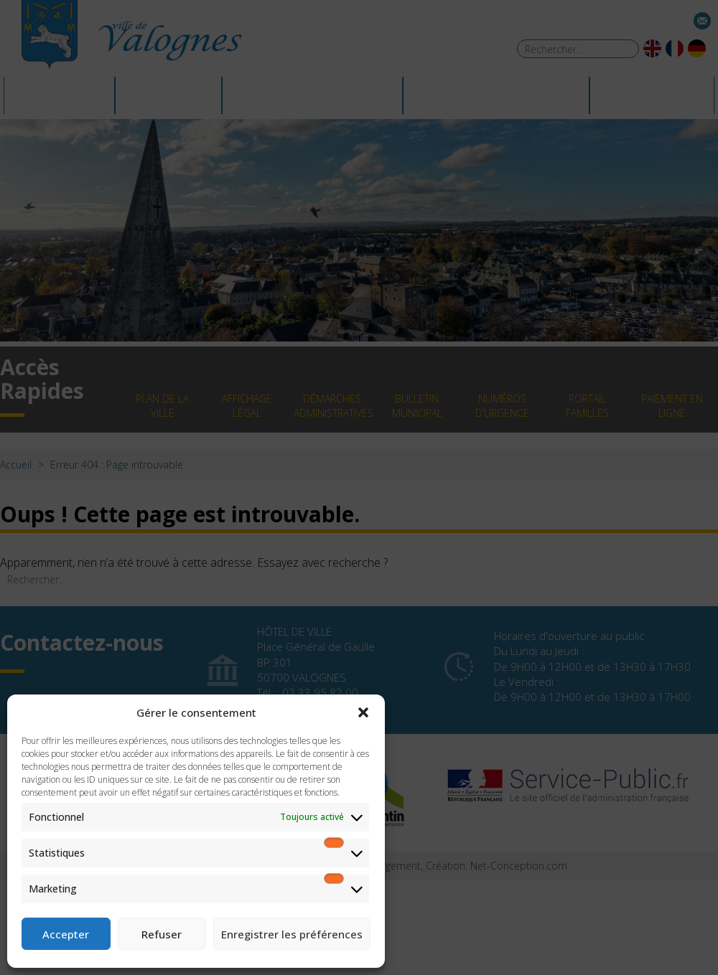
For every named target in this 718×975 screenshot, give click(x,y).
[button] (363, 712)
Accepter (65, 934)
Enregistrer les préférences (292, 934)
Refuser (161, 934)
